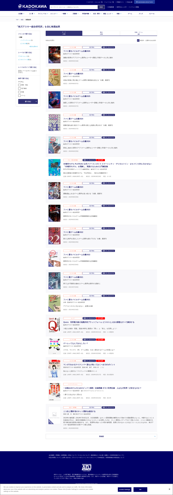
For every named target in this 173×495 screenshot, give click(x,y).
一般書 (65, 13)
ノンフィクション (25, 40)
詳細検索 (110, 7)
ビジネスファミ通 (23, 59)
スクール (151, 13)
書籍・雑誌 (24, 85)
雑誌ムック (108, 13)
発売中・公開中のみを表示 (148, 42)
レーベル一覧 (110, 2)
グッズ (141, 13)
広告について (72, 457)
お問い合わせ (66, 459)
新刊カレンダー (121, 7)
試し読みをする (108, 49)
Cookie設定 (100, 459)
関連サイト (120, 2)
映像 (119, 13)
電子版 (100, 161)
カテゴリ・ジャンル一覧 (95, 2)
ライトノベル (43, 13)
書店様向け (94, 457)
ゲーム (130, 13)
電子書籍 (24, 88)
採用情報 (64, 457)
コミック (54, 13)
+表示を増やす (33, 46)
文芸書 (21, 13)
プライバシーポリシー (78, 459)
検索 (101, 7)
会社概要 (51, 457)
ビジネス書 (23, 43)
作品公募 (129, 2)
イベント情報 (134, 7)
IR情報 (58, 457)
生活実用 (97, 13)
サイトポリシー (91, 459)
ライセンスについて (83, 457)
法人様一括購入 (104, 457)
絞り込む (28, 101)
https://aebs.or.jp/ (79, 480)
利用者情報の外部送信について (115, 459)
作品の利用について (55, 459)
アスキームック (22, 56)
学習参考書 (86, 13)
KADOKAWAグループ (116, 457)
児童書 (76, 13)
